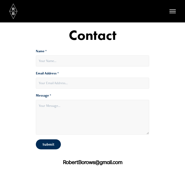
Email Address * (47, 73)
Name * (41, 51)
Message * (43, 95)
